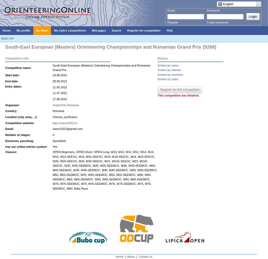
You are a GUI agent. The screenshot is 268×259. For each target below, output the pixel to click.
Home (119, 256)
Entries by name (168, 65)
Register (172, 22)
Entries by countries (170, 74)
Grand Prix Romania (66, 105)
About (131, 256)
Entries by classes (169, 70)
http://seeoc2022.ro (65, 123)
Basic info (7, 38)
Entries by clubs (168, 79)
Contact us (146, 256)
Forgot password (217, 22)
